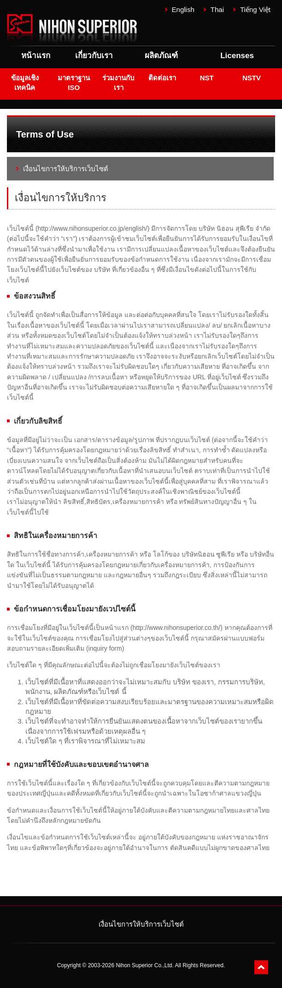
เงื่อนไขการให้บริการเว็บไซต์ (65, 169)
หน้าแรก (35, 55)
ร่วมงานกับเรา (118, 82)
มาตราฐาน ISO (74, 82)
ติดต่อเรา (162, 78)
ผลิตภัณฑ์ (161, 55)
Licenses (237, 55)
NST (207, 78)
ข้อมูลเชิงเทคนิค (25, 82)
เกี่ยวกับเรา (94, 55)
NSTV (251, 78)
